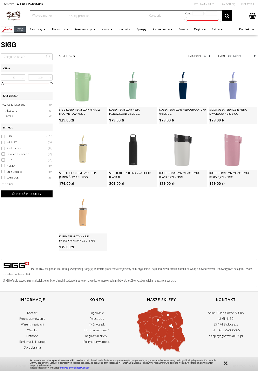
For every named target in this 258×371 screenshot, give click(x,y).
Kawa (107, 29)
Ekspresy (37, 29)
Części (200, 29)
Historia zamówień (96, 330)
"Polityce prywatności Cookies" (74, 367)
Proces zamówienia (32, 319)
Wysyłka (32, 330)
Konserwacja (84, 29)
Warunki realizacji (32, 324)
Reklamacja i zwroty (32, 342)
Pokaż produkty (26, 194)
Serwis (183, 29)
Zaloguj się (228, 4)
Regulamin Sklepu (205, 4)
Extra (217, 29)
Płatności (32, 336)
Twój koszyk (97, 324)
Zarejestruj (247, 4)
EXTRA (29, 116)
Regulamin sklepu (96, 336)
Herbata (124, 29)
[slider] (2, 83)
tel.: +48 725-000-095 (226, 330)
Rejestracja (97, 319)
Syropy (142, 29)
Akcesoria (60, 29)
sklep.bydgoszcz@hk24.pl (226, 336)
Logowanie (97, 313)
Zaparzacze (162, 29)
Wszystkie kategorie (26, 105)
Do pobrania (32, 347)
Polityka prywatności (96, 342)
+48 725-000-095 (31, 4)
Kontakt (246, 29)
